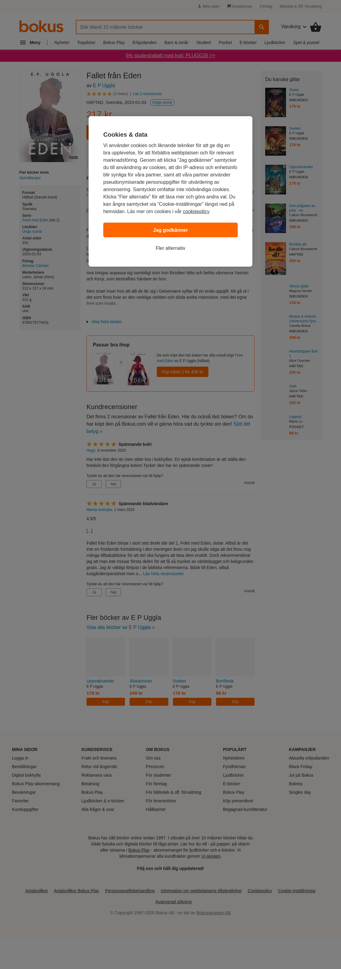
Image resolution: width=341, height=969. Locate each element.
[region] (170, 191)
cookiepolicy (196, 211)
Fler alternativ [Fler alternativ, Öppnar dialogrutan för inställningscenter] (170, 248)
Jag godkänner (170, 230)
